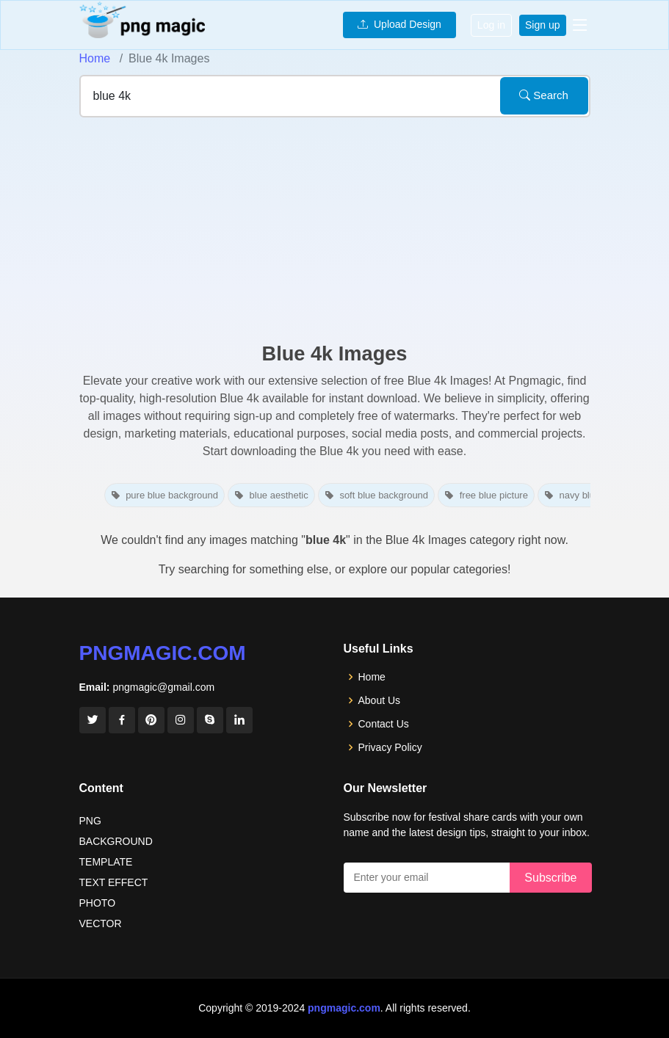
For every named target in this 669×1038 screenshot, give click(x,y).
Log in (491, 25)
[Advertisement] (334, 232)
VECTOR (100, 923)
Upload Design (399, 24)
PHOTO (97, 903)
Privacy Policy (390, 747)
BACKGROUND (116, 841)
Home (95, 58)
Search (543, 95)
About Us (379, 700)
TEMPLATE (106, 862)
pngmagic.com (162, 653)
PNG (90, 821)
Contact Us (383, 724)
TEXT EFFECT (113, 882)
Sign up (542, 25)
